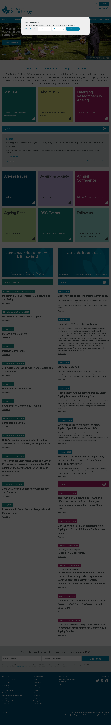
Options (44, 29)
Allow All (73, 29)
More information (31, 29)
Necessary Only (59, 29)
